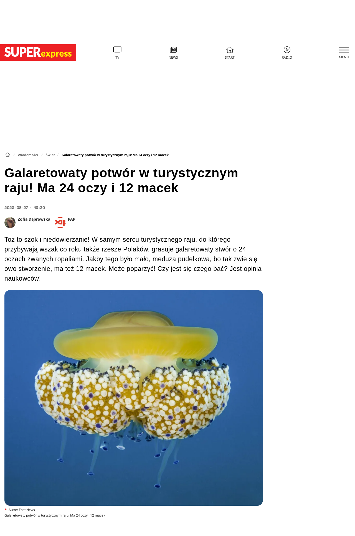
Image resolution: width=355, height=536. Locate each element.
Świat (50, 155)
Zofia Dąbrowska (34, 219)
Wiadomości (28, 155)
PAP (71, 219)
